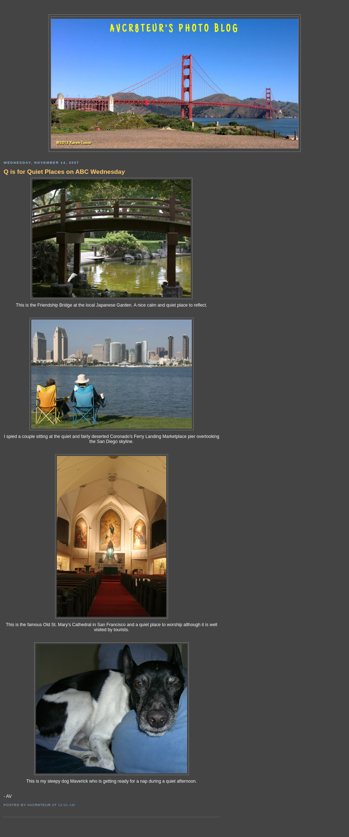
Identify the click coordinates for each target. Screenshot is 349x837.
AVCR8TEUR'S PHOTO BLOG (174, 29)
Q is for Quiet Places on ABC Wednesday (64, 171)
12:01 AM (66, 805)
